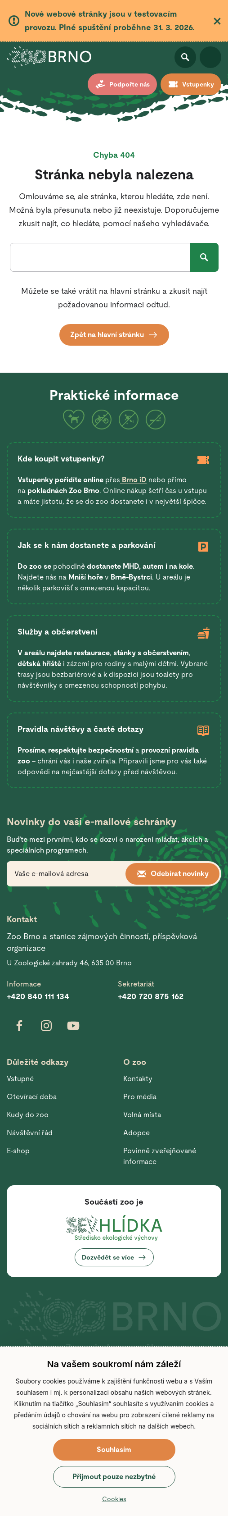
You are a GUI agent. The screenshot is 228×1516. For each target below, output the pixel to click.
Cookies (114, 1498)
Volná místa (142, 1114)
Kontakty (137, 1078)
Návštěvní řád (30, 1132)
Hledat (204, 257)
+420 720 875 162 (150, 996)
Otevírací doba (32, 1096)
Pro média (140, 1096)
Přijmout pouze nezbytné (114, 1476)
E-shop (18, 1150)
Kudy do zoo (28, 1114)
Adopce (136, 1132)
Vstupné (20, 1078)
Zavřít (217, 21)
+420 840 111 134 (38, 996)
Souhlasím (114, 1449)
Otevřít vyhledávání (185, 57)
